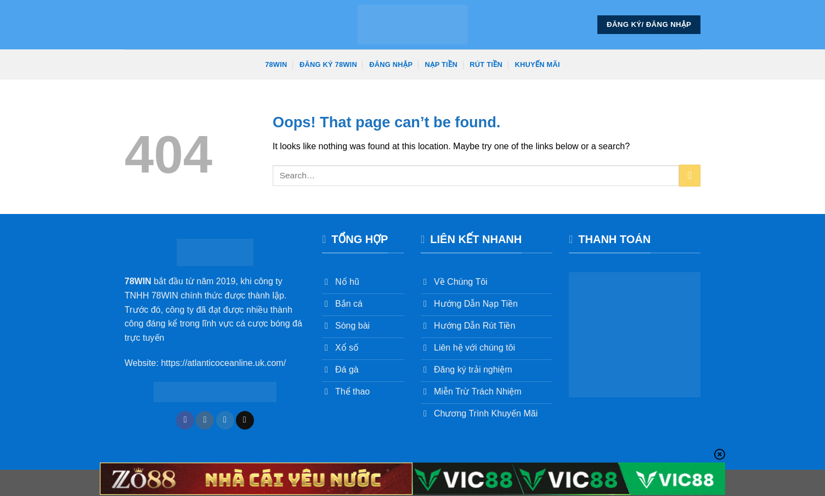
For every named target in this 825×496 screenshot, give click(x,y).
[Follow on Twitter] (225, 420)
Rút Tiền (486, 64)
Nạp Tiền (441, 64)
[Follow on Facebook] (185, 420)
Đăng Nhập (390, 64)
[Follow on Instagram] (205, 420)
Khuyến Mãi (537, 64)
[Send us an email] (245, 420)
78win (276, 64)
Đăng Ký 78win (328, 64)
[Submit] (689, 175)
